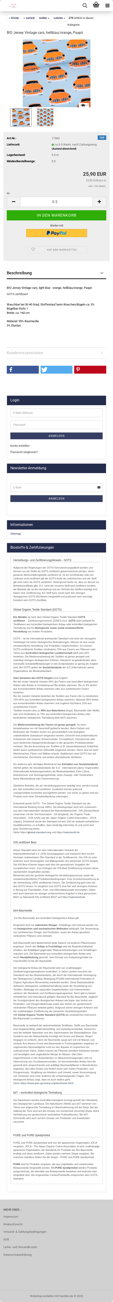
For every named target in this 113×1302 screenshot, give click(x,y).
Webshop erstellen (42, 1296)
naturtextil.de (72, 832)
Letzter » (59, 18)
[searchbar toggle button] (84, 5)
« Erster (14, 18)
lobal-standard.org (40, 832)
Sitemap (15, 533)
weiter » (44, 18)
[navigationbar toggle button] (107, 5)
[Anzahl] (56, 202)
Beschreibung (19, 273)
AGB (6, 1239)
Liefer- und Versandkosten (20, 1247)
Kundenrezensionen (25, 352)
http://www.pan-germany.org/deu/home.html (46, 1083)
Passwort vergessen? (24, 452)
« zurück (29, 18)
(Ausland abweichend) (64, 148)
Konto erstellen (20, 445)
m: (8, 193)
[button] (13, 202)
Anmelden (56, 435)
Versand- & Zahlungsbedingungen (24, 1231)
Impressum (10, 1216)
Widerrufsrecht (13, 1224)
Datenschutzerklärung (17, 1254)
